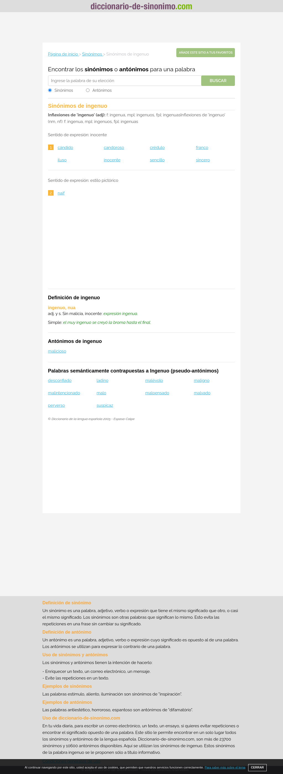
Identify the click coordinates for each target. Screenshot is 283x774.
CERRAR (257, 767)
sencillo (157, 160)
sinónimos (99, 69)
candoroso (114, 147)
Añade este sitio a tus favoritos (205, 52)
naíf (61, 193)
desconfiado (60, 380)
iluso (62, 160)
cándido (65, 147)
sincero (203, 160)
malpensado (157, 392)
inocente (112, 160)
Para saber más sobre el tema (225, 767)
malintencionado (64, 392)
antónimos (133, 69)
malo (101, 392)
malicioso (57, 351)
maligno (201, 380)
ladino (103, 380)
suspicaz (105, 405)
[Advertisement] (141, 27)
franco (202, 147)
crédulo (157, 147)
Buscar (218, 80)
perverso (56, 405)
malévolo (154, 380)
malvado (202, 392)
